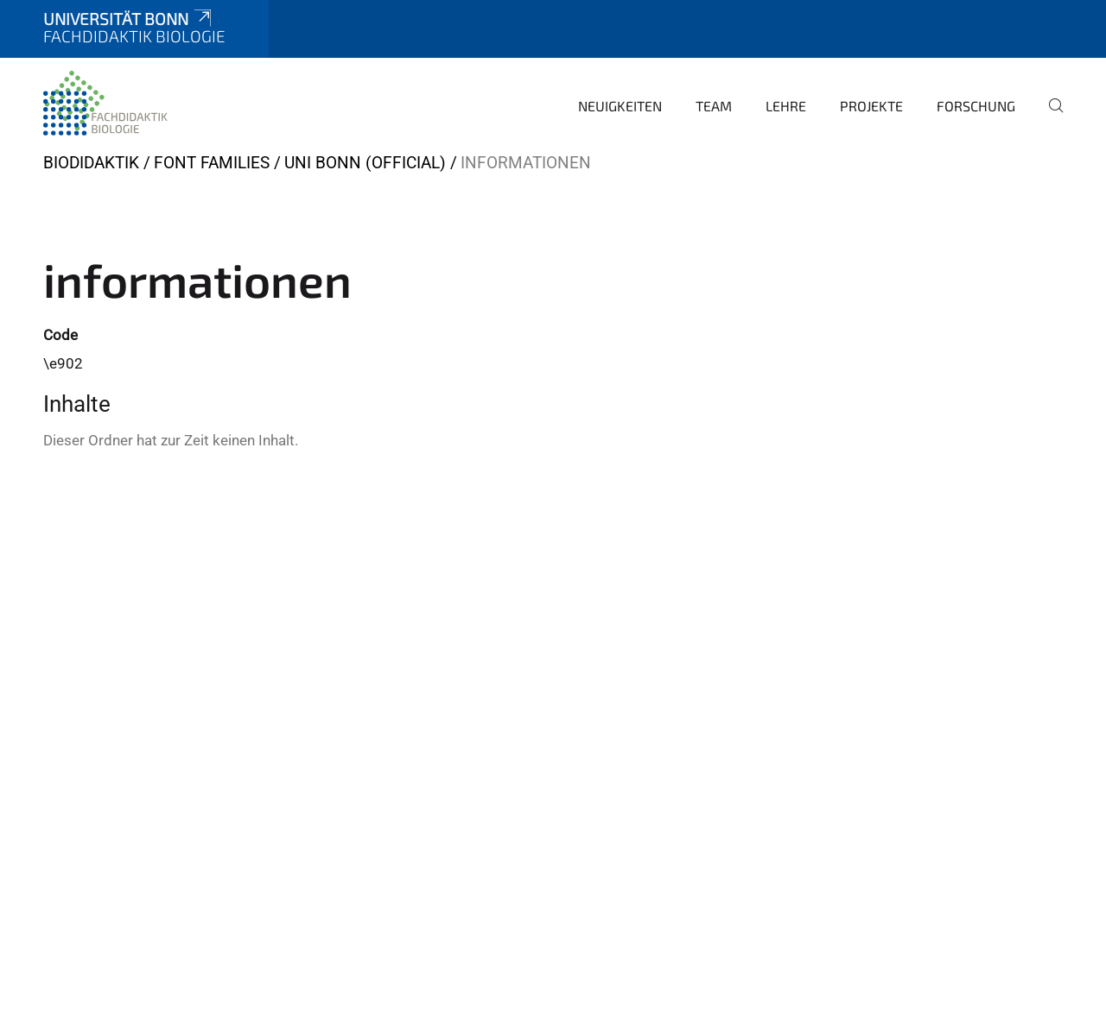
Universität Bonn (128, 18)
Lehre (786, 106)
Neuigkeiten (620, 106)
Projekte (871, 106)
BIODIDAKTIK (91, 163)
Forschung (976, 106)
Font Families (212, 163)
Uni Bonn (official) (365, 163)
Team (714, 106)
